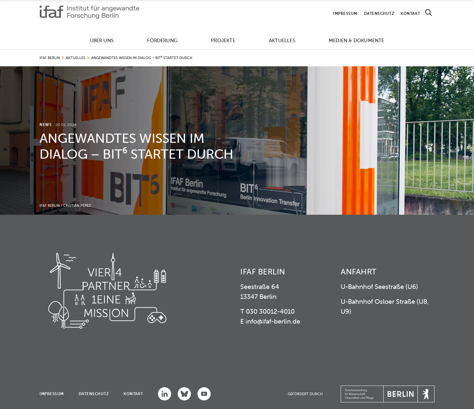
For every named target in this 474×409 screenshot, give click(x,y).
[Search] (429, 13)
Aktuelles (282, 40)
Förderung (162, 40)
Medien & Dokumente (356, 40)
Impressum (345, 13)
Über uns (102, 40)
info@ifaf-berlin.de (273, 321)
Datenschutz (379, 13)
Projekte (223, 40)
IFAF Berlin (50, 57)
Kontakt (410, 13)
